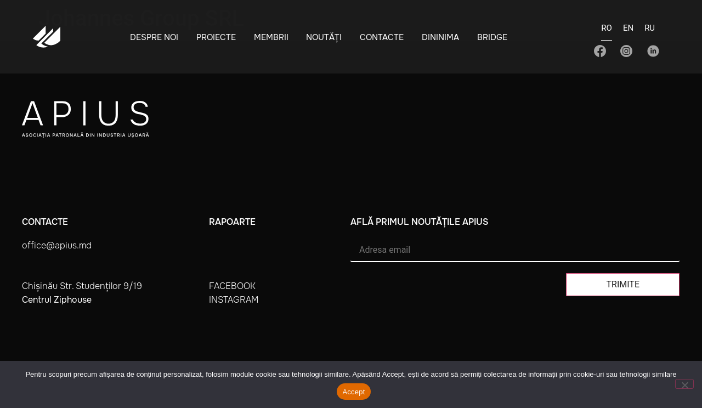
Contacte (382, 37)
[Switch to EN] (628, 31)
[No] (684, 384)
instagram (233, 299)
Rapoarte (232, 222)
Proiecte (216, 37)
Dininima (440, 37)
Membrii (271, 37)
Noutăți (324, 37)
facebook (232, 286)
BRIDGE (492, 37)
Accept (353, 392)
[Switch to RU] (649, 31)
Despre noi (154, 37)
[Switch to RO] (606, 31)
